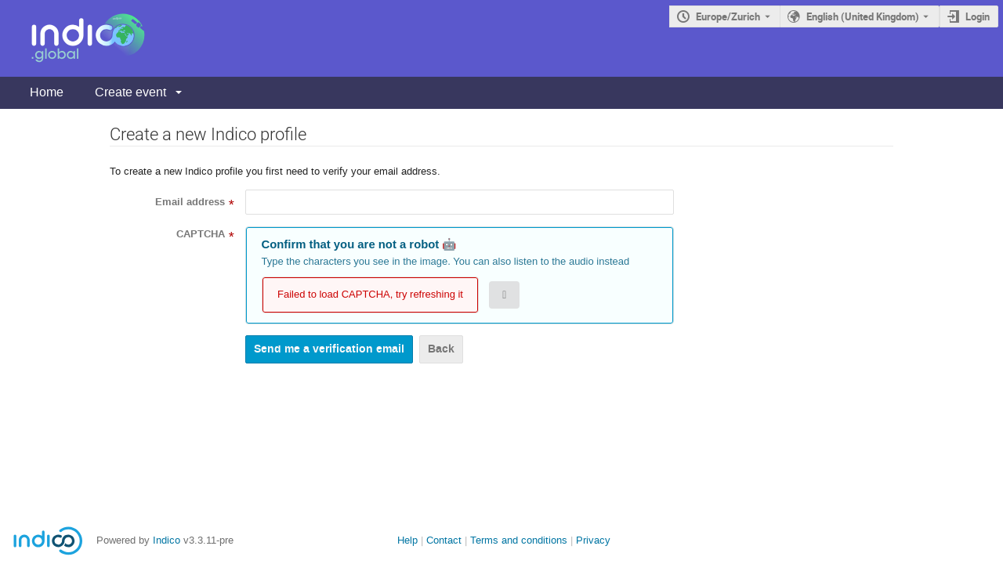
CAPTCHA (200, 234)
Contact (444, 540)
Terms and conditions (518, 540)
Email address (190, 202)
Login (977, 16)
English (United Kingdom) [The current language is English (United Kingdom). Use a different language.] (862, 16)
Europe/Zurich (728, 16)
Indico (166, 540)
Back (441, 349)
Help (407, 540)
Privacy (593, 540)
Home (46, 92)
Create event (130, 92)
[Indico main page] (72, 38)
